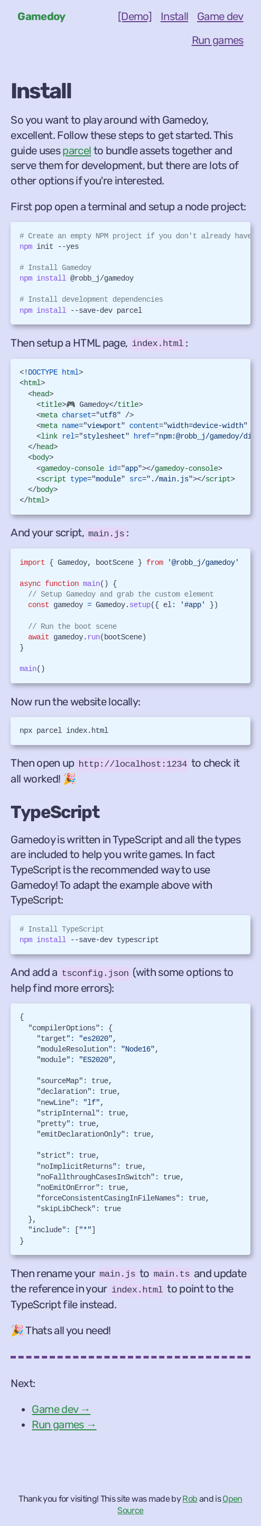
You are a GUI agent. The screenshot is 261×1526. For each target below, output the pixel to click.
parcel (76, 150)
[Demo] (135, 16)
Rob (189, 1499)
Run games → (64, 1424)
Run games (218, 40)
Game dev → (61, 1409)
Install (174, 16)
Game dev (220, 16)
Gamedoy (41, 16)
